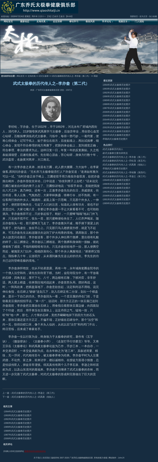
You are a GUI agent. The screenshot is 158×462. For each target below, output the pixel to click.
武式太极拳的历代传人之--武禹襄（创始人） (125, 164)
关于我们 (37, 458)
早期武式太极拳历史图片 (115, 139)
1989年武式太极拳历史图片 (18, 427)
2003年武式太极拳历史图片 (116, 123)
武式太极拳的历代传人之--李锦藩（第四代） (125, 172)
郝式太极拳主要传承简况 (115, 153)
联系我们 (47, 458)
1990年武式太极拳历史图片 (18, 423)
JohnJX (121, 458)
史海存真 (32, 76)
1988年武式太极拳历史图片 (18, 430)
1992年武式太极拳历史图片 (18, 419)
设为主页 (143, 16)
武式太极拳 (44, 76)
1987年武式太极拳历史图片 (18, 434)
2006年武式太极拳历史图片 (18, 438)
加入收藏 (153, 16)
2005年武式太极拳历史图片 (116, 115)
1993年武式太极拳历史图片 (18, 415)
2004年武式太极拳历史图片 (116, 119)
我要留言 (134, 16)
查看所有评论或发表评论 (35, 451)
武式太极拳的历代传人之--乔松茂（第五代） (125, 160)
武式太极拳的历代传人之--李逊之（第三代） (125, 176)
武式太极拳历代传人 (113, 149)
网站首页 (20, 76)
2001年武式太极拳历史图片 (116, 131)
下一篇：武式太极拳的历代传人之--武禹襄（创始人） (29, 397)
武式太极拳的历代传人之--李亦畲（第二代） (125, 157)
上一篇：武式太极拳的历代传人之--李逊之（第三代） (29, 393)
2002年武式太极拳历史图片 (116, 127)
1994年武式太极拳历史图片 (18, 411)
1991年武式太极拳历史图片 (116, 135)
